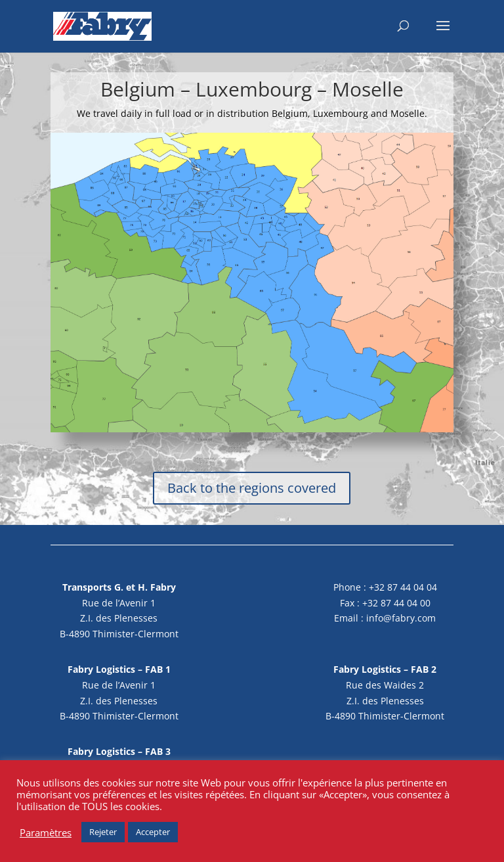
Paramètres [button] (46, 832)
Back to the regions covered (251, 488)
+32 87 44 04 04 (403, 587)
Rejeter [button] (103, 832)
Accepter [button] (153, 832)
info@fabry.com (401, 618)
